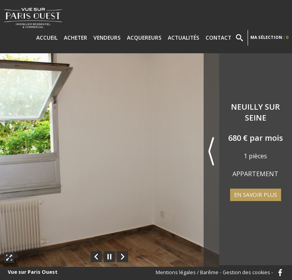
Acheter (75, 37)
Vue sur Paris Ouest (33, 272)
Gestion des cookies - (248, 272)
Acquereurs (144, 37)
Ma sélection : (269, 37)
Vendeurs (107, 37)
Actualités (183, 37)
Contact (218, 37)
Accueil (47, 37)
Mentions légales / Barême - (188, 272)
